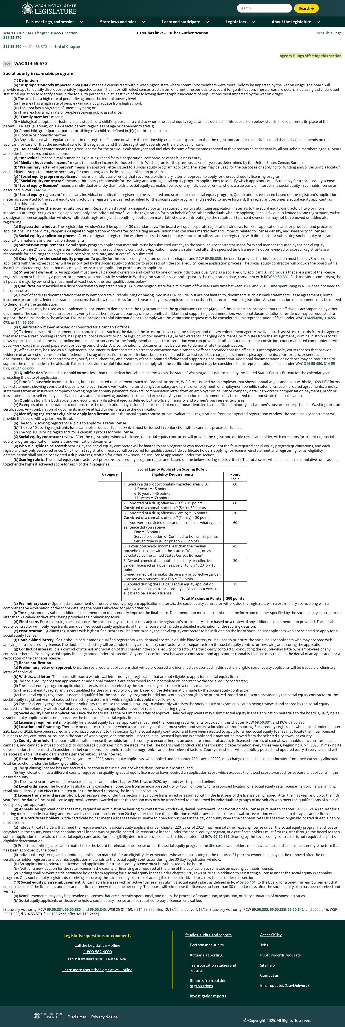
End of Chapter (67, 46)
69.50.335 (213, 258)
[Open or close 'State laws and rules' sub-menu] (143, 22)
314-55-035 (42, 190)
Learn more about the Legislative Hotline (97, 969)
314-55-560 (12, 46)
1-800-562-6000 (97, 951)
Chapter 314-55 (48, 33)
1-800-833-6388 (115, 958)
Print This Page (329, 33)
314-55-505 (25, 322)
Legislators (236, 21)
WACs (8, 33)
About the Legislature (291, 21)
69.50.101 (248, 882)
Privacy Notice (104, 1016)
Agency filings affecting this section (311, 55)
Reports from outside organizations (208, 983)
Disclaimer (77, 1016)
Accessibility (271, 934)
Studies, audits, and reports (208, 934)
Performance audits (207, 944)
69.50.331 (281, 276)
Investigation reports (208, 995)
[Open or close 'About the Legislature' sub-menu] (318, 22)
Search (306, 8)
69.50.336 (278, 909)
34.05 (300, 809)
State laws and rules (118, 21)
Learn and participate (181, 21)
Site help (267, 965)
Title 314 (24, 33)
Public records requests (280, 955)
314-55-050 (313, 317)
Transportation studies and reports (213, 968)
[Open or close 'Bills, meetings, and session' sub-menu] (82, 22)
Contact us (269, 975)
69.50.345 (98, 909)
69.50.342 (296, 909)
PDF (7, 64)
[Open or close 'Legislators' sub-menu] (253, 22)
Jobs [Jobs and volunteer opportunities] (264, 944)
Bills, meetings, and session (50, 21)
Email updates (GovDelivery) (284, 985)
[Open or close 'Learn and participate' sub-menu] (207, 22)
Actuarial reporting (206, 955)
